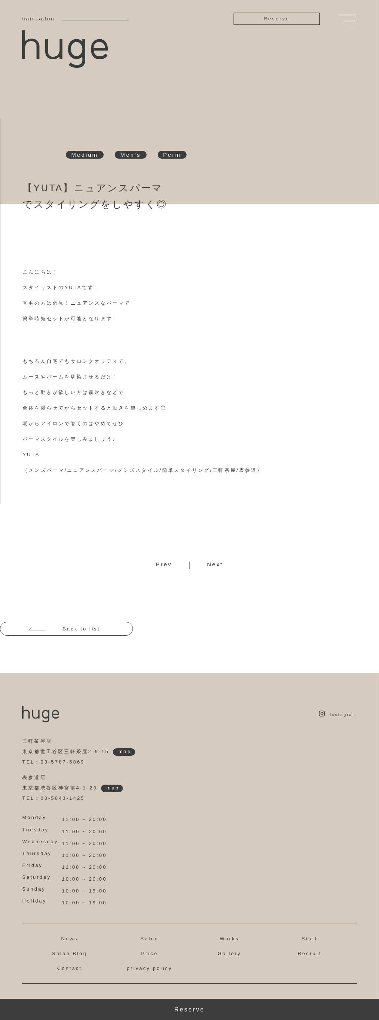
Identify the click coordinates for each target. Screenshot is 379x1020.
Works (229, 938)
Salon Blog (69, 953)
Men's (130, 155)
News (69, 938)
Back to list (81, 629)
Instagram (338, 715)
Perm (172, 155)
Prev (164, 564)
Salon (149, 938)
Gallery (229, 953)
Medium (84, 155)
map (124, 751)
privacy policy (149, 968)
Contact (69, 968)
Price (149, 953)
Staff (310, 938)
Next (215, 564)
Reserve (277, 18)
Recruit (309, 953)
